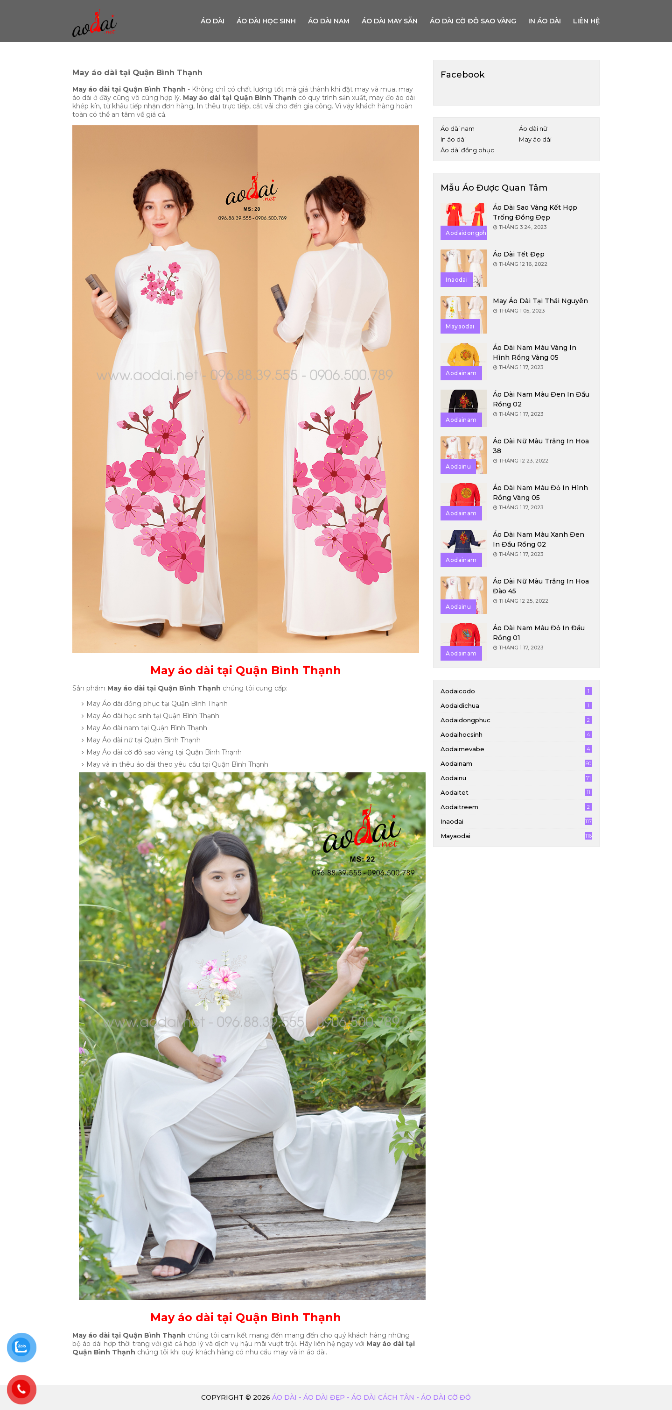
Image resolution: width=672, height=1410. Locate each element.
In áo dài (544, 21)
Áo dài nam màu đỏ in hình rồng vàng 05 (540, 493)
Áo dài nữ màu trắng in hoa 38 (541, 446)
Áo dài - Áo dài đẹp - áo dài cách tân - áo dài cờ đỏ (371, 1397)
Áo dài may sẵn (390, 21)
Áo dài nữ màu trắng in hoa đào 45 (541, 586)
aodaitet (516, 792)
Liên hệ (586, 21)
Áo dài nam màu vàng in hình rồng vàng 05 (534, 352)
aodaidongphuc (516, 720)
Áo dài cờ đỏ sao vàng (473, 21)
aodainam (516, 763)
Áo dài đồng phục (467, 150)
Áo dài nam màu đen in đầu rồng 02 (541, 399)
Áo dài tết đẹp (519, 254)
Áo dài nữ (533, 128)
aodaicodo (516, 691)
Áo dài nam (329, 21)
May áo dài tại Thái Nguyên (540, 301)
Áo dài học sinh (266, 21)
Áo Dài (212, 21)
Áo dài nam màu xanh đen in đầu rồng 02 (538, 539)
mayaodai (516, 836)
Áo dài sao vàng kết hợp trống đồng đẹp (535, 212)
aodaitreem (516, 807)
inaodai (516, 821)
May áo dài (535, 139)
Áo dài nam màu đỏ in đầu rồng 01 (539, 633)
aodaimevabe (516, 749)
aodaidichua (516, 705)
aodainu (516, 778)
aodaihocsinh (516, 734)
